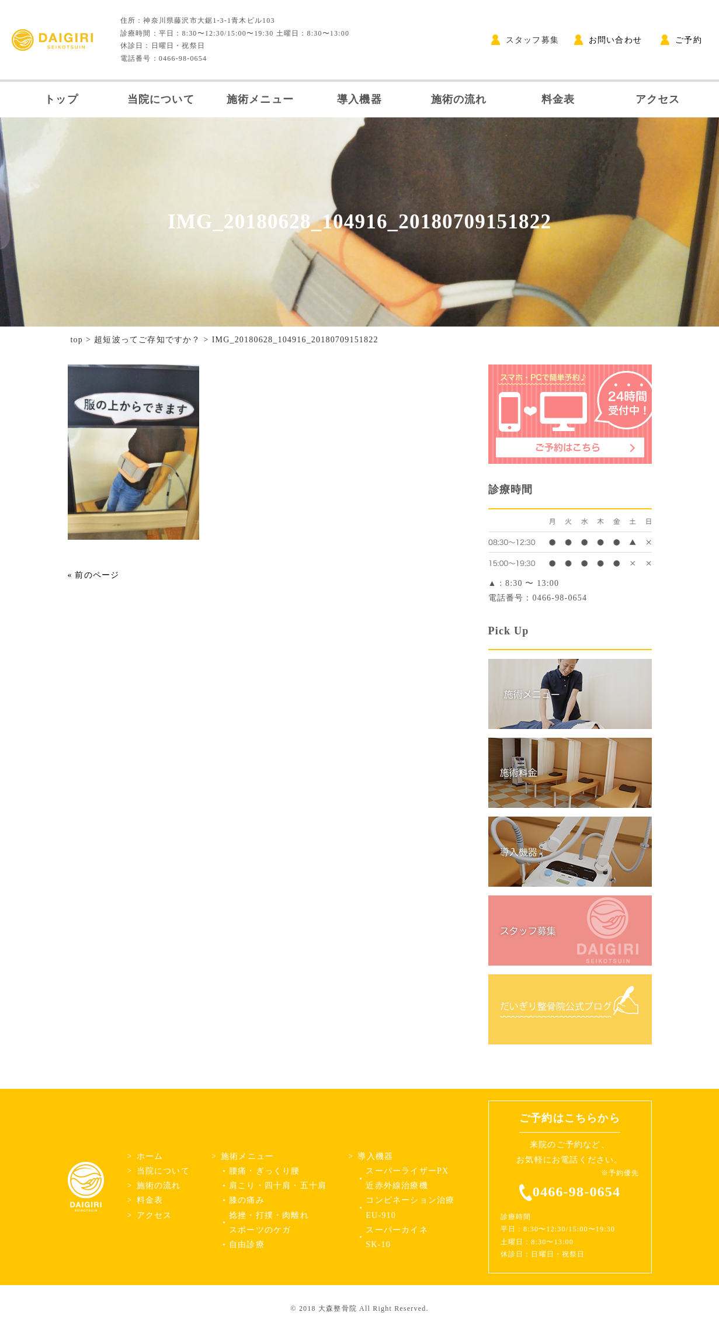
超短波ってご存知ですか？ (147, 339)
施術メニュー (260, 99)
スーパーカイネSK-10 (397, 1237)
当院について (160, 99)
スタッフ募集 (525, 39)
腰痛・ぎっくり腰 (264, 1171)
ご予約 (681, 39)
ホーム (150, 1156)
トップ (61, 99)
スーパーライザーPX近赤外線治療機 (407, 1178)
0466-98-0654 (576, 1191)
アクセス (657, 99)
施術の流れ (459, 99)
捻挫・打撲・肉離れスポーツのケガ (269, 1222)
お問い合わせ (608, 39)
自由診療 (247, 1244)
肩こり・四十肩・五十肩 (277, 1185)
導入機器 (359, 99)
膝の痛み (247, 1200)
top (77, 339)
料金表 (558, 99)
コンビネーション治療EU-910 (410, 1207)
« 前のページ (94, 575)
